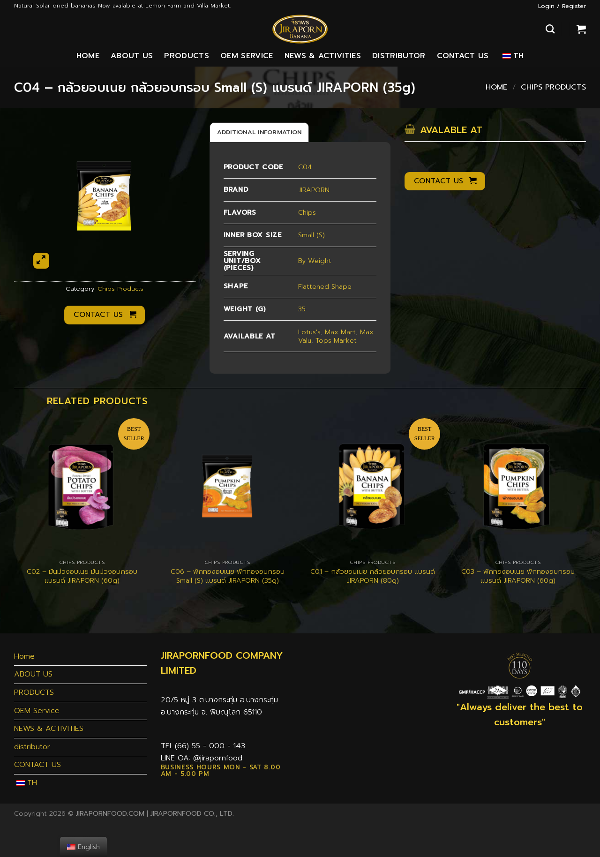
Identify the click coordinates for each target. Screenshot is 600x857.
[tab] (259, 132)
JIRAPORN (314, 190)
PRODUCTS (186, 55)
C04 (305, 167)
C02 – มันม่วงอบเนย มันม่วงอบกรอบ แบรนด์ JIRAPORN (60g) (82, 576)
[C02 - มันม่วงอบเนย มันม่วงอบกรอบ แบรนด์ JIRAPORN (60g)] (82, 486)
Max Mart (340, 332)
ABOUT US (132, 55)
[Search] (550, 29)
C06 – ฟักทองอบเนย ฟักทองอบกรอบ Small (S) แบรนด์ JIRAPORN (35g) (228, 576)
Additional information (259, 132)
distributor (399, 55)
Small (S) (311, 235)
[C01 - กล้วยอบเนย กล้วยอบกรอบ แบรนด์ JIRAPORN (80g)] (373, 486)
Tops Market (336, 340)
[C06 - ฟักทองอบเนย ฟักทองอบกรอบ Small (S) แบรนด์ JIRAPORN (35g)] (227, 486)
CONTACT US (463, 55)
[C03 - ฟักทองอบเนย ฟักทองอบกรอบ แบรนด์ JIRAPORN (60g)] (518, 486)
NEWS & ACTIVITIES (323, 55)
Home (87, 55)
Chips (307, 212)
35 (302, 309)
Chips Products (553, 87)
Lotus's (309, 332)
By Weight (314, 261)
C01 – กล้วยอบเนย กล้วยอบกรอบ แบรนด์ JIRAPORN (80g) (372, 576)
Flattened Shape (325, 286)
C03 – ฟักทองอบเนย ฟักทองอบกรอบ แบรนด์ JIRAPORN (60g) (518, 576)
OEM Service (246, 55)
